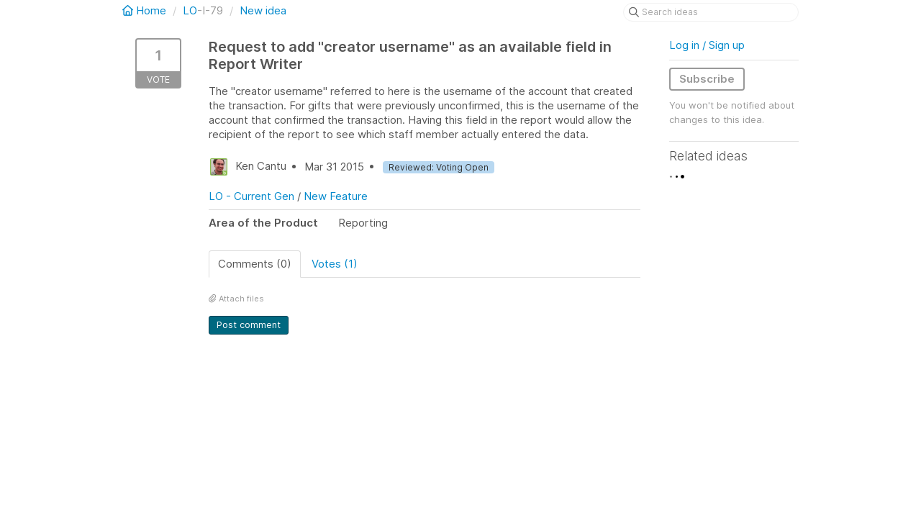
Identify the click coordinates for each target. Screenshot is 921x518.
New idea (263, 10)
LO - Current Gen (251, 196)
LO (190, 10)
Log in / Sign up (707, 45)
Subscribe (707, 79)
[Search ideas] (711, 12)
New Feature (336, 196)
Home (145, 10)
